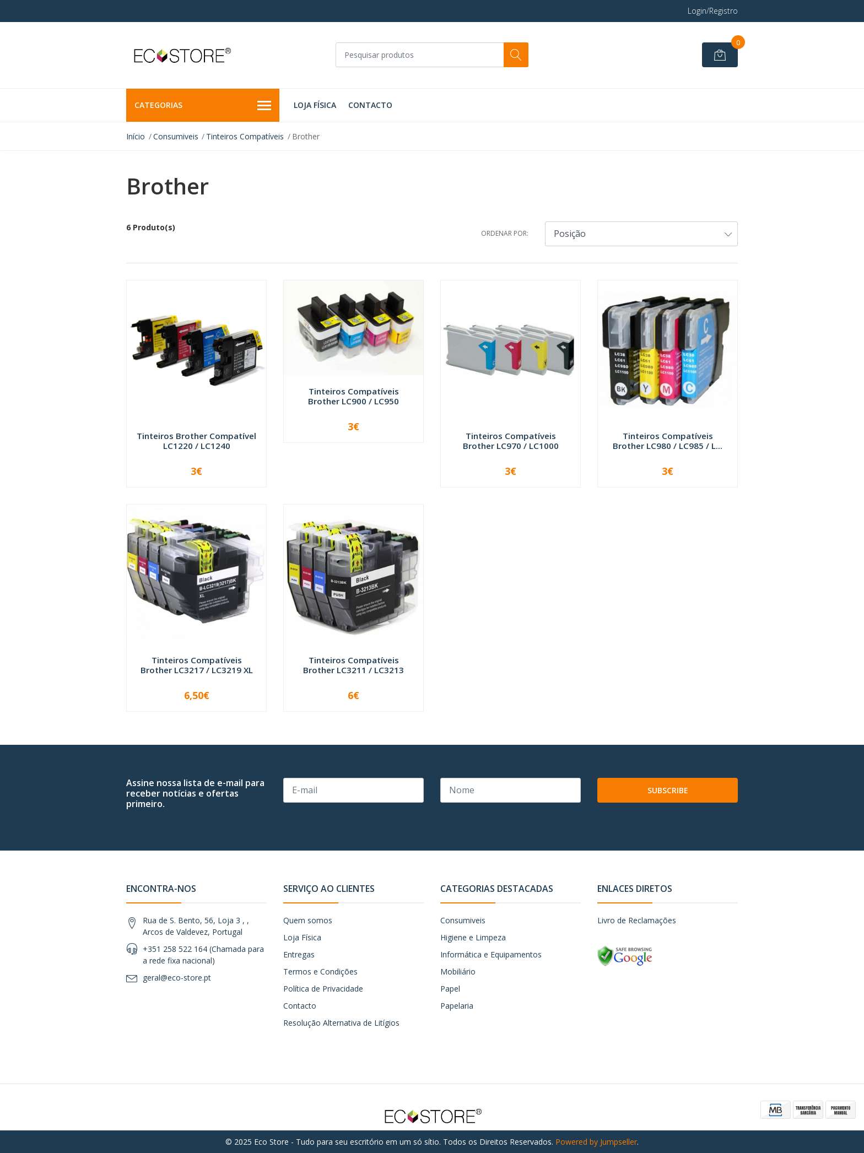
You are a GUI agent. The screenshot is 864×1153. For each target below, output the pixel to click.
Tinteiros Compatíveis (245, 136)
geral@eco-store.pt (177, 977)
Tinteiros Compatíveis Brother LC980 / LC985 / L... (667, 440)
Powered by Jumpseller (596, 1141)
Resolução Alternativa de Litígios (341, 1022)
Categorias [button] (202, 106)
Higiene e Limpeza (473, 937)
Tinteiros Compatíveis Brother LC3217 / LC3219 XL (197, 664)
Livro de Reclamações (636, 920)
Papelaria (456, 1005)
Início (135, 136)
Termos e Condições (320, 971)
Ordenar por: (504, 233)
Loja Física (315, 105)
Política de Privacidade (323, 988)
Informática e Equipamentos (491, 954)
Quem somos (307, 920)
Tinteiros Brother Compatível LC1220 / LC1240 (196, 440)
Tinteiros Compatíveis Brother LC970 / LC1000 (511, 440)
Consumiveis (175, 136)
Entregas (299, 954)
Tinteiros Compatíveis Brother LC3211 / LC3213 (353, 664)
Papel (450, 988)
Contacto (370, 105)
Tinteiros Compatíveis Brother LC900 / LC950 (353, 396)
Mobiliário (458, 971)
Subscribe (667, 790)
